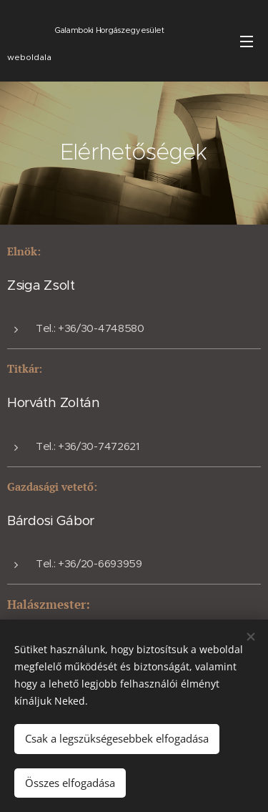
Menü (246, 41)
